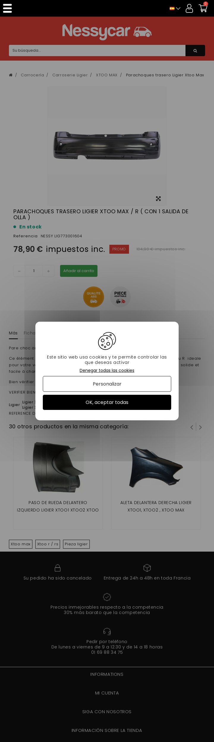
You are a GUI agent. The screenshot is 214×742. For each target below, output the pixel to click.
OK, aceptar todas (107, 402)
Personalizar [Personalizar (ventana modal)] (107, 384)
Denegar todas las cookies (107, 370)
